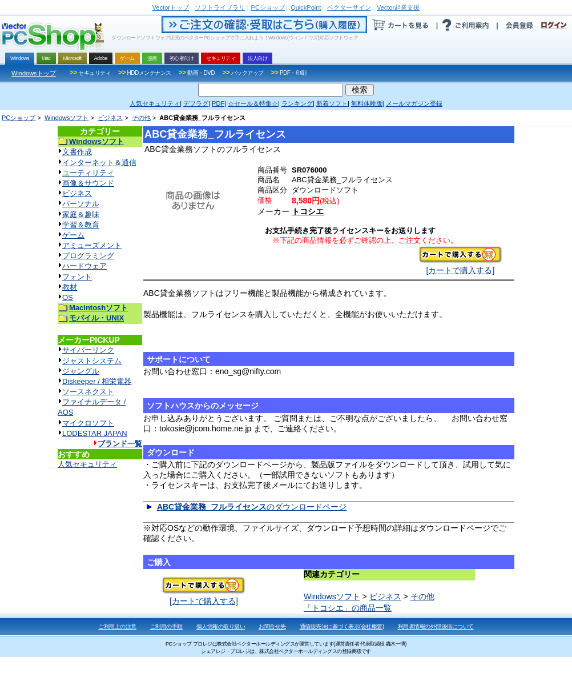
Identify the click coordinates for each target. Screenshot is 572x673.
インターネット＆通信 (99, 162)
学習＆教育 (80, 225)
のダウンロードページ (252, 506)
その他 (141, 117)
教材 (69, 287)
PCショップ (18, 117)
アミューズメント (92, 245)
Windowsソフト (67, 117)
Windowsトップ (33, 73)
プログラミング (88, 255)
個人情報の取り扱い (220, 626)
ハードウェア (84, 266)
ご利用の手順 (166, 626)
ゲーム (73, 235)
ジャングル (80, 371)
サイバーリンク (88, 350)
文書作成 (77, 151)
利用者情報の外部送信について (436, 626)
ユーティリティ (88, 173)
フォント (77, 277)
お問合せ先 (272, 626)
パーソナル (80, 203)
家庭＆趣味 (80, 214)
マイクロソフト (88, 423)
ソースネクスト (88, 391)
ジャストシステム (92, 360)
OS (67, 297)
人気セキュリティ (87, 464)
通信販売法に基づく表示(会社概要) (342, 626)
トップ (170, 7)
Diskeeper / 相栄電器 (96, 381)
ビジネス (110, 117)
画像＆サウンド (88, 183)
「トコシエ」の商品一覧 (348, 607)
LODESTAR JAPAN (94, 433)
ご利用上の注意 (117, 626)
